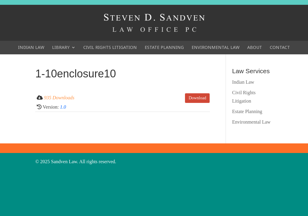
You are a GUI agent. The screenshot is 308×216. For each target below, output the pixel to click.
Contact (280, 47)
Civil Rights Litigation (110, 47)
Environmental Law (215, 47)
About (254, 47)
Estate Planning (164, 47)
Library (60, 47)
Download (197, 98)
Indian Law (31, 47)
